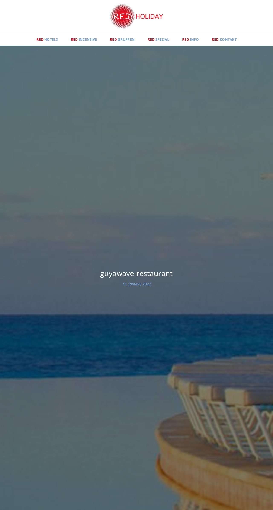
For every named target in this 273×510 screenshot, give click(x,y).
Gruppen (122, 39)
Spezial (158, 39)
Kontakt (224, 39)
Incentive (84, 39)
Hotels (47, 39)
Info (190, 39)
